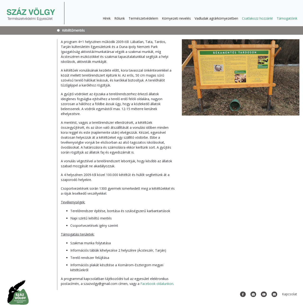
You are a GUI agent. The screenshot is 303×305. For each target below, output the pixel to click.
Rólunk (119, 18)
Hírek (107, 18)
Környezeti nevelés (176, 18)
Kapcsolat (289, 294)
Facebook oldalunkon (156, 283)
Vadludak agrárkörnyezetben (216, 18)
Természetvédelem (143, 18)
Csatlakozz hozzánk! (257, 18)
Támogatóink (287, 18)
